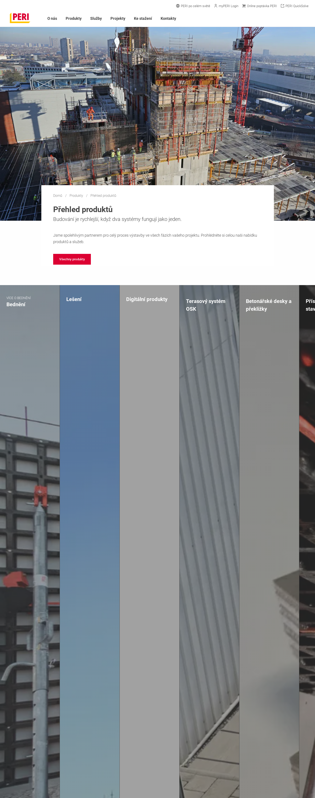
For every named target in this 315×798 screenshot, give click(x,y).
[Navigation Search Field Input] (283, 18)
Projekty (117, 18)
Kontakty (168, 18)
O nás (52, 18)
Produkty (77, 196)
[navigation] (72, 259)
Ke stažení (143, 18)
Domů (58, 196)
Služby (96, 18)
